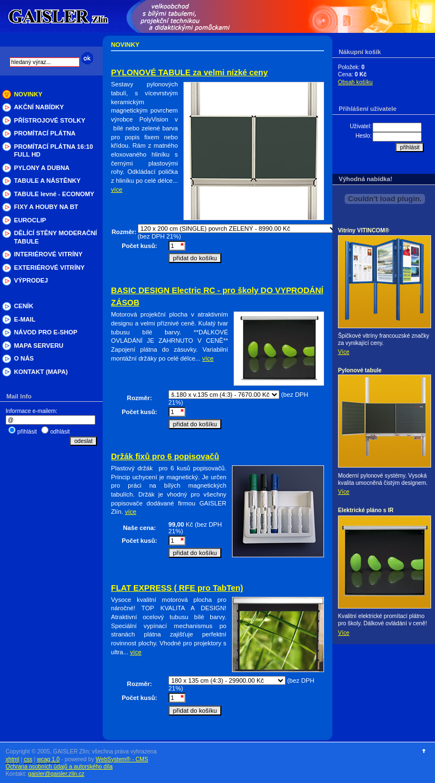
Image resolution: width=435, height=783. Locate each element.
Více (343, 352)
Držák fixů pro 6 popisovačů (165, 456)
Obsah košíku (355, 82)
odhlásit (60, 432)
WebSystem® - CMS (122, 759)
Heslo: (363, 136)
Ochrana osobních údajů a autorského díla (59, 766)
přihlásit (27, 432)
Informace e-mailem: (31, 411)
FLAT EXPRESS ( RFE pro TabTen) (177, 587)
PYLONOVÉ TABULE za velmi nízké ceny (189, 72)
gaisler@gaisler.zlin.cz (56, 774)
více (117, 189)
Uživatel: (360, 126)
